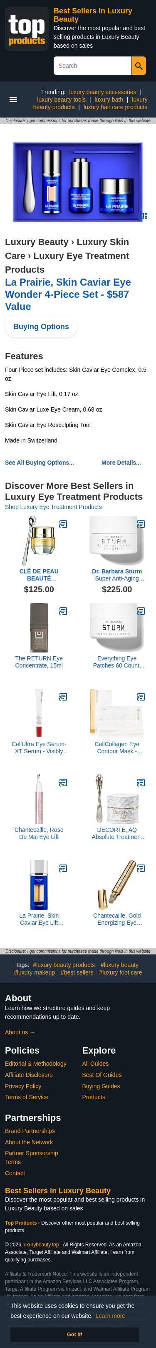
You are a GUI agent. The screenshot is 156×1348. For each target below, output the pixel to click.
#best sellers (77, 972)
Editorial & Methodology (36, 1063)
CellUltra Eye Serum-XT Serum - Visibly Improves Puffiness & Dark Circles (39, 748)
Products (93, 1097)
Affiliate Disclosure (29, 1075)
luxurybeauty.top (40, 1245)
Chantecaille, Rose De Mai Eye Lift (39, 833)
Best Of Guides (102, 1075)
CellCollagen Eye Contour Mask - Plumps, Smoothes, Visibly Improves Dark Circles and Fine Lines (117, 748)
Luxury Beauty (37, 242)
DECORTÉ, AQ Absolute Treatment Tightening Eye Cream (117, 833)
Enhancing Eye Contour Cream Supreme (39, 575)
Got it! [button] (74, 1335)
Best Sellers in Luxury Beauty (58, 1191)
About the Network (29, 1142)
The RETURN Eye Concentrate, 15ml (39, 662)
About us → (20, 1032)
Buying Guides (101, 1086)
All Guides (95, 1063)
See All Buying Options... (39, 462)
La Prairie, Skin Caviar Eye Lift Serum (39, 919)
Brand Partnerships (30, 1131)
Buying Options (41, 326)
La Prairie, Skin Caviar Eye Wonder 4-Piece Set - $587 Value (68, 294)
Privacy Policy (23, 1086)
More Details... (121, 462)
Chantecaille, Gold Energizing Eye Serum (117, 919)
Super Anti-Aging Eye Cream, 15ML (117, 575)
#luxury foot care (120, 972)
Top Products (21, 1223)
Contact (15, 1173)
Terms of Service (26, 1097)
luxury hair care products (115, 107)
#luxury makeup (34, 972)
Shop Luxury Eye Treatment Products (53, 507)
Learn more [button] (111, 1315)
